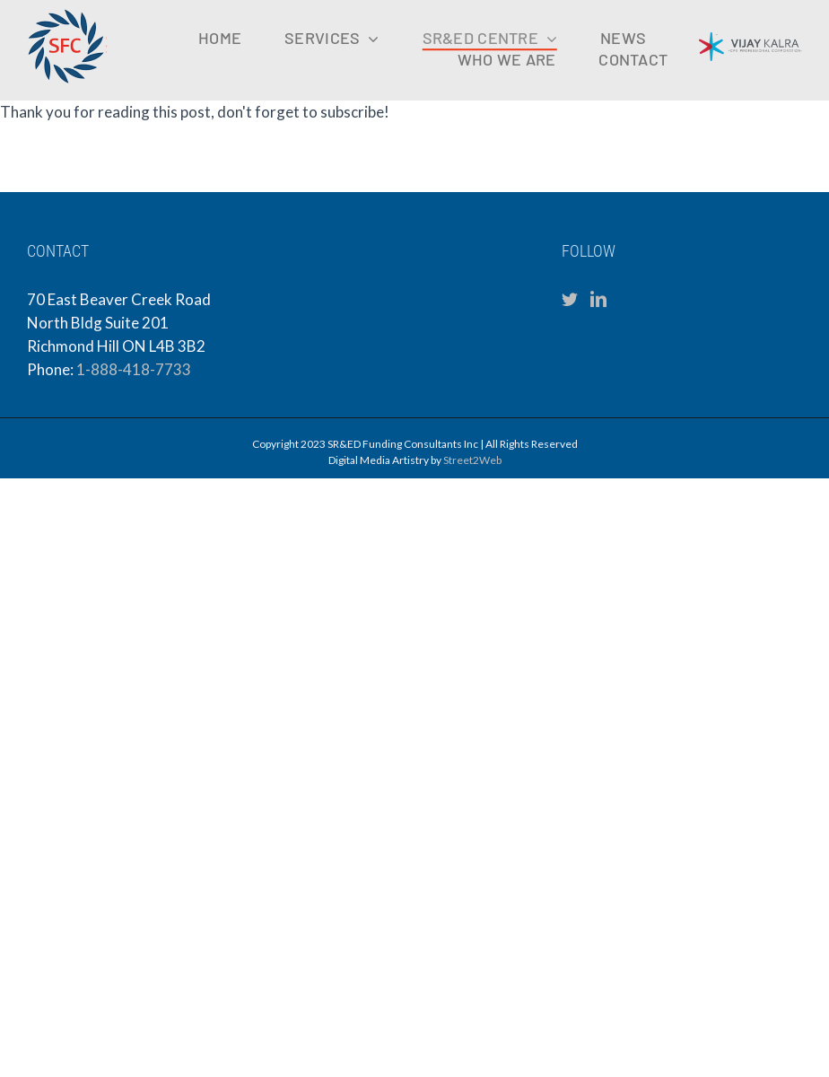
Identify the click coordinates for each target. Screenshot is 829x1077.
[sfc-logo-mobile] (67, 13)
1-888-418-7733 (133, 369)
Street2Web (472, 460)
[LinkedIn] (598, 299)
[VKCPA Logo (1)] (750, 40)
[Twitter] (570, 299)
